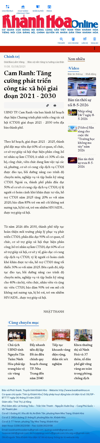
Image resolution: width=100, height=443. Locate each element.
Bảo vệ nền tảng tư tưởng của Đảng (46, 62)
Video (74, 68)
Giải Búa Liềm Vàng (14, 62)
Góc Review (73, 43)
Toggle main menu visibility (96, 48)
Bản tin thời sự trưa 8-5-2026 (86, 163)
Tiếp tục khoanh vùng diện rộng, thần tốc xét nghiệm (61, 355)
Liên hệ (85, 43)
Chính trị (11, 57)
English (94, 43)
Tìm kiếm (61, 43)
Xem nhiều (76, 59)
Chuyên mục (7, 11)
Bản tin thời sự (75, 74)
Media (49, 11)
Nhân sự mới (38, 11)
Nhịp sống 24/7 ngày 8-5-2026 (86, 115)
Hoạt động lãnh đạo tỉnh (22, 12)
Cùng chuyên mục (24, 323)
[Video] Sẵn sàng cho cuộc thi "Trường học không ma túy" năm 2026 (86, 139)
